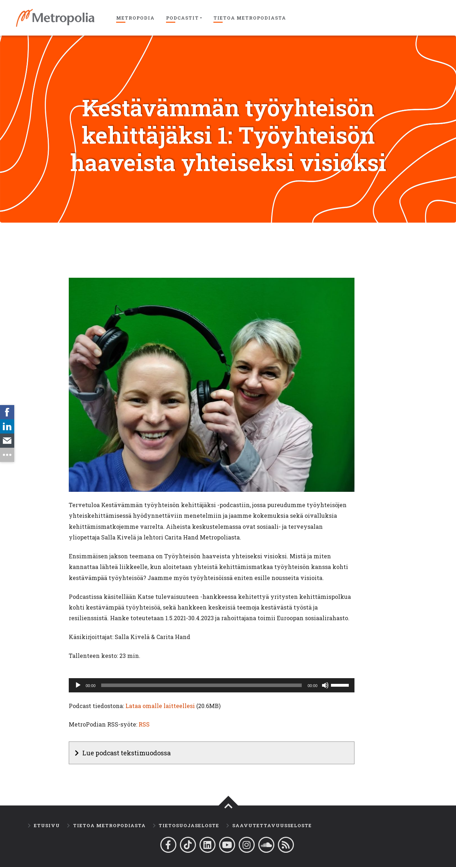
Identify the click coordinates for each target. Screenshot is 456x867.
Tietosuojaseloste (189, 825)
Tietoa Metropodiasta (249, 18)
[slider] (201, 685)
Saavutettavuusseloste (272, 825)
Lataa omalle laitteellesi (160, 705)
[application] (212, 685)
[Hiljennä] (325, 685)
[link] (7, 412)
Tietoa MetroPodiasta (109, 825)
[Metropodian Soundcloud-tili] (266, 845)
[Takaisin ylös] (228, 806)
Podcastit (182, 18)
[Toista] (78, 685)
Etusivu (47, 825)
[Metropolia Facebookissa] (168, 845)
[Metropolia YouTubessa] (227, 845)
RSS (144, 724)
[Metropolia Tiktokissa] (188, 845)
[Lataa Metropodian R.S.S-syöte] (286, 845)
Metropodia (135, 18)
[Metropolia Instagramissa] (247, 845)
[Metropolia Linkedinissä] (208, 845)
